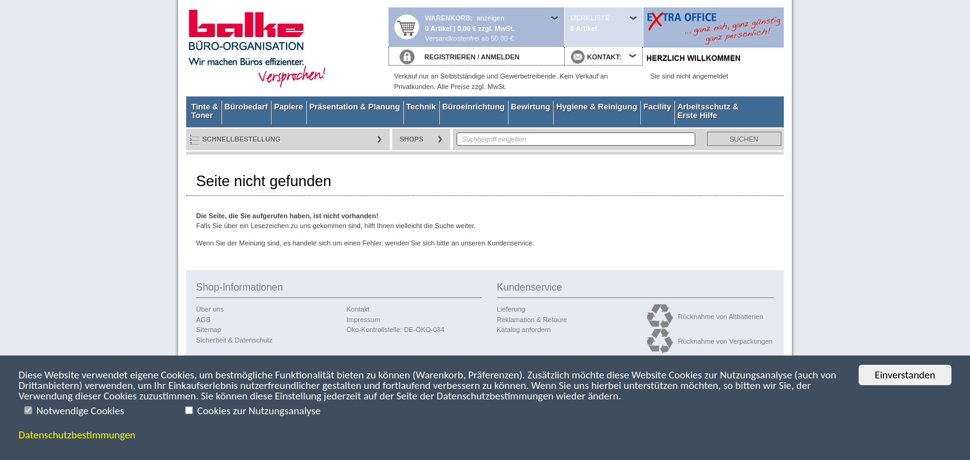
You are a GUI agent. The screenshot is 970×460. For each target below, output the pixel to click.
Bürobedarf (246, 106)
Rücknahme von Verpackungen (725, 341)
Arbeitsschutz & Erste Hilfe (708, 111)
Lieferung (511, 309)
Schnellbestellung (241, 139)
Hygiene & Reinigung (596, 106)
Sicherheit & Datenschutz (234, 340)
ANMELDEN (500, 57)
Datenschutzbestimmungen (77, 434)
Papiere (288, 106)
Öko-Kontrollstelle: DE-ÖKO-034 (395, 329)
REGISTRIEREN (450, 57)
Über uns (210, 309)
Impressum (363, 319)
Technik (421, 106)
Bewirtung (531, 106)
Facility (657, 106)
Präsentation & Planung (354, 106)
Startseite (287, 48)
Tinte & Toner (204, 111)
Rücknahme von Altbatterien (720, 316)
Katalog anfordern (524, 329)
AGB (203, 319)
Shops (412, 139)
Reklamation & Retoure (532, 319)
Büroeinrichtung (473, 106)
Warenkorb (447, 18)
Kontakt (357, 309)
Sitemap (208, 329)
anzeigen (490, 18)
